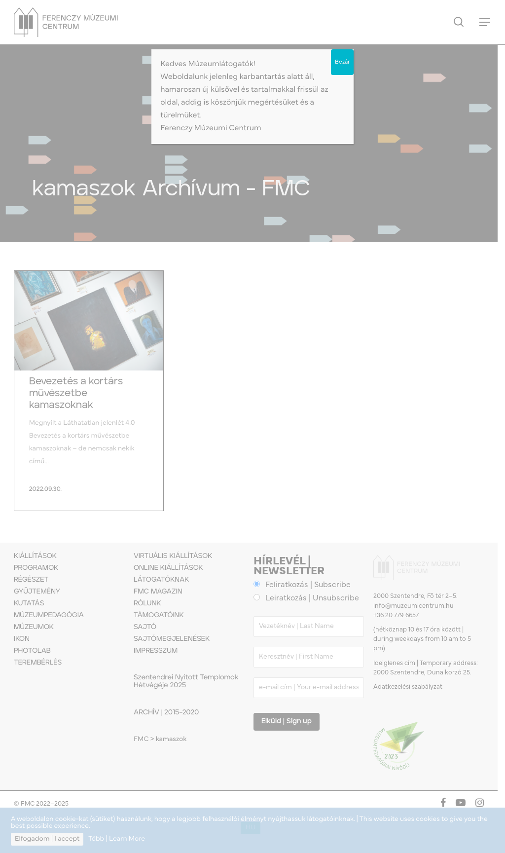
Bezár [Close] (342, 62)
